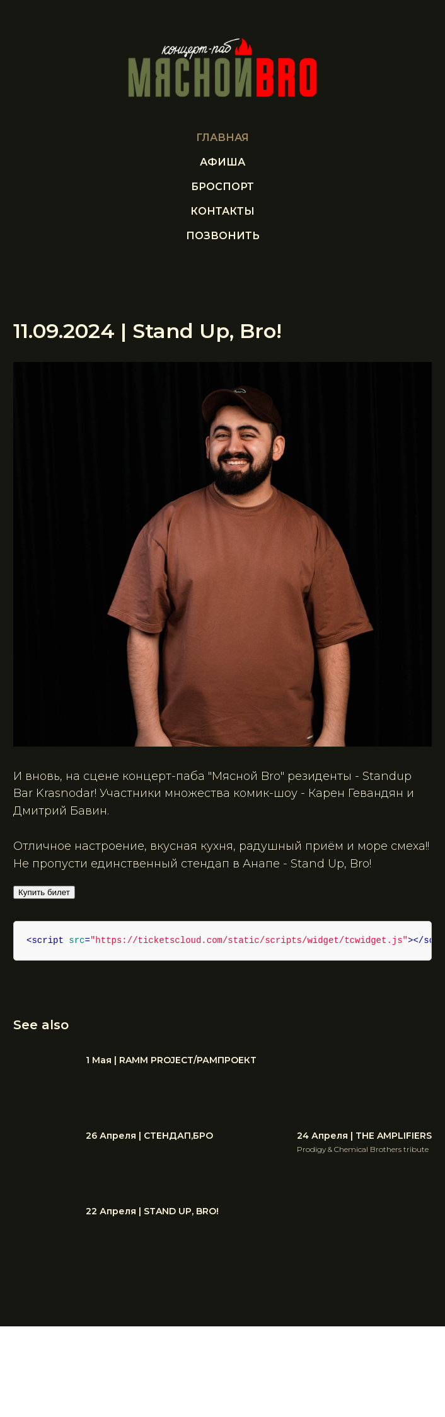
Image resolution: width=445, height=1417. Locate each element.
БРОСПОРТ (222, 187)
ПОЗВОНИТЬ (223, 236)
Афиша (222, 162)
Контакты (222, 211)
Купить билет (52, 893)
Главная (222, 138)
